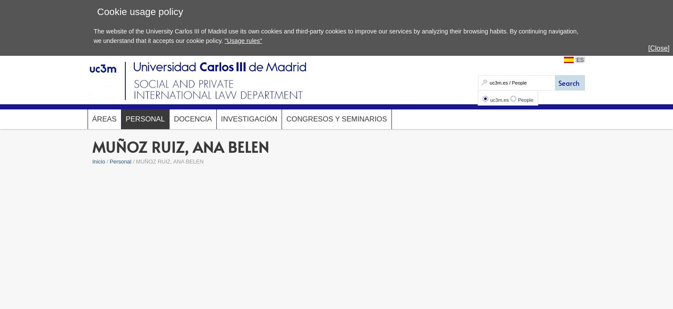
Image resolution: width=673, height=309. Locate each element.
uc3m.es (499, 100)
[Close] (659, 48)
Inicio (98, 161)
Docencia (193, 119)
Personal (145, 119)
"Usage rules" (243, 40)
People (526, 100)
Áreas (104, 119)
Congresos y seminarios (336, 119)
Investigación (249, 119)
